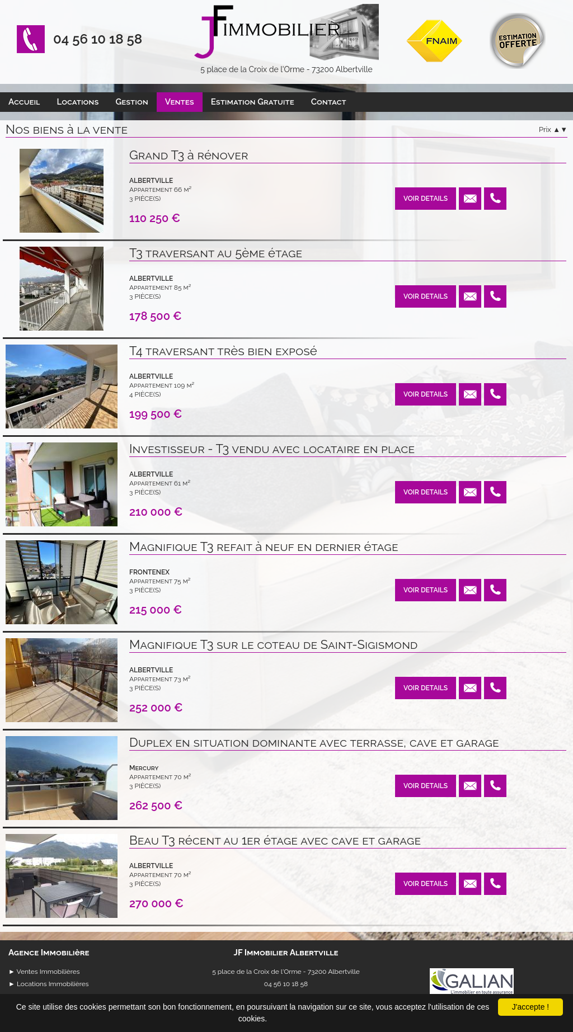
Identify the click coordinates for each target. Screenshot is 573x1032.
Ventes (179, 102)
